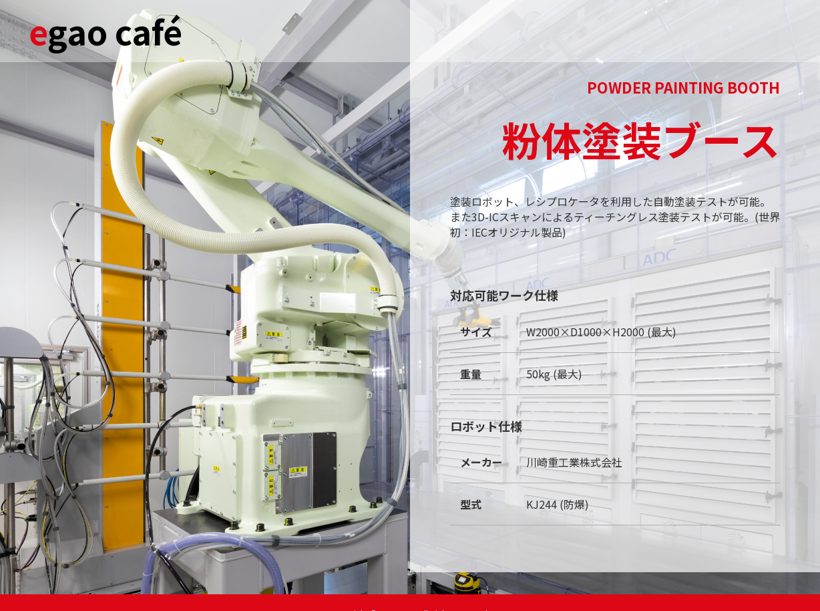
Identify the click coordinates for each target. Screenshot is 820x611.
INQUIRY (711, 30)
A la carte (658, 30)
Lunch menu (540, 30)
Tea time (602, 30)
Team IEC (763, 30)
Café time (475, 30)
